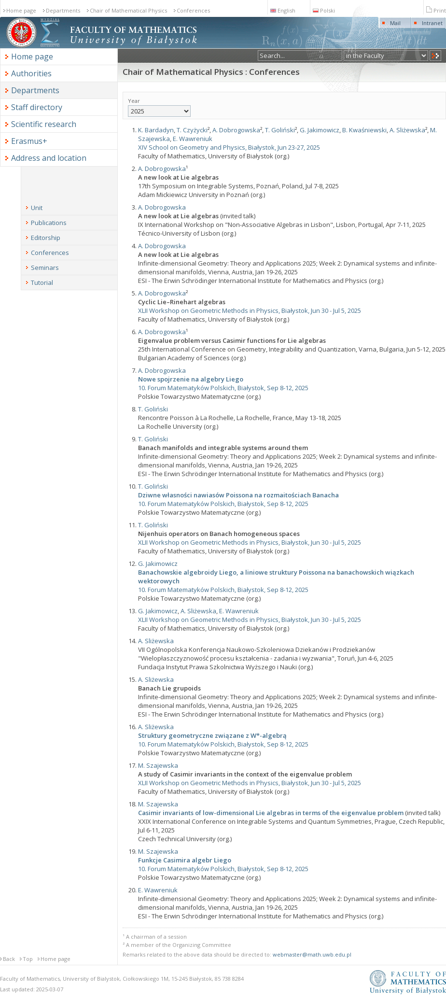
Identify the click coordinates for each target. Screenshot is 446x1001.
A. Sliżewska (407, 130)
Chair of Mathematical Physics (128, 10)
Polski (324, 10)
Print (436, 10)
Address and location (48, 158)
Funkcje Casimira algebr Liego (184, 860)
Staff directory (36, 107)
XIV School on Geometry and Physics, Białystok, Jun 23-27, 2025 (229, 147)
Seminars (45, 267)
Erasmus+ (29, 141)
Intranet (432, 23)
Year (159, 107)
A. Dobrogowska (236, 130)
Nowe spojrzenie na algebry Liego (190, 379)
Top (28, 958)
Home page (21, 10)
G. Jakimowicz (319, 130)
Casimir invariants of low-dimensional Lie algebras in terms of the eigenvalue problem (271, 812)
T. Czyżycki (192, 130)
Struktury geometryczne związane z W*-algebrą (212, 735)
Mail (395, 23)
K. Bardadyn (156, 130)
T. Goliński (280, 130)
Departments (63, 10)
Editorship (45, 237)
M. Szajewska (158, 765)
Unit (36, 207)
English (282, 10)
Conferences (193, 10)
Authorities (31, 73)
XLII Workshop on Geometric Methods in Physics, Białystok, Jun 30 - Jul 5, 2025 (249, 310)
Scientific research (43, 124)
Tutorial (42, 282)
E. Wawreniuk (192, 138)
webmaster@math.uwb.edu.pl (312, 954)
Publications (49, 222)
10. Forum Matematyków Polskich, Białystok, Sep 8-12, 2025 (223, 387)
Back (9, 958)
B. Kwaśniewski (364, 130)
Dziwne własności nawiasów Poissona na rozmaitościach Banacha (238, 495)
